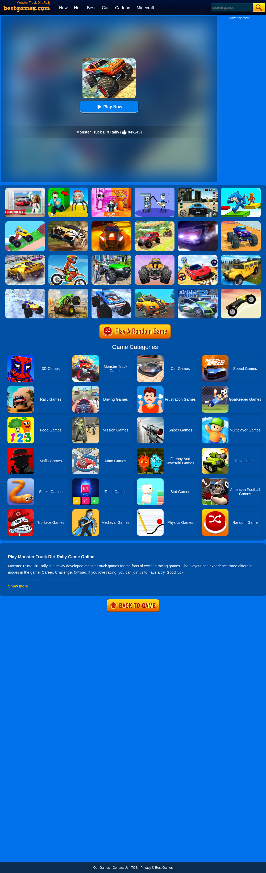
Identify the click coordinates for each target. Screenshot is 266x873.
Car (105, 8)
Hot (77, 8)
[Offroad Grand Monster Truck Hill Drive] (154, 223)
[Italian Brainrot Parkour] (241, 189)
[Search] (231, 7)
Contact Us (120, 868)
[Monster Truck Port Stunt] (241, 223)
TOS (134, 868)
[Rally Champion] (198, 257)
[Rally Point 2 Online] (198, 290)
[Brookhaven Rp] (25, 189)
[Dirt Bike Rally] (68, 257)
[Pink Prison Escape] (111, 189)
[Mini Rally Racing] (154, 290)
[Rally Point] (198, 223)
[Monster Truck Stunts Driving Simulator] (111, 257)
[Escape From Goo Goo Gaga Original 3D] (68, 189)
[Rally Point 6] (111, 223)
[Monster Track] (68, 290)
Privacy (145, 868)
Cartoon (122, 8)
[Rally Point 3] (68, 223)
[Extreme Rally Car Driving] (25, 257)
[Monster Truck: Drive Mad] (25, 223)
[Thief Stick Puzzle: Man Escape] (154, 189)
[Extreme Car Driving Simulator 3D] (198, 189)
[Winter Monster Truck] (111, 290)
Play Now (109, 106)
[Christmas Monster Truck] (25, 290)
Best (91, 8)
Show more (18, 586)
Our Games (101, 868)
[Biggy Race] (154, 257)
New (63, 8)
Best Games (164, 868)
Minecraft (145, 8)
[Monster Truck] (241, 290)
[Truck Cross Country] (241, 257)
